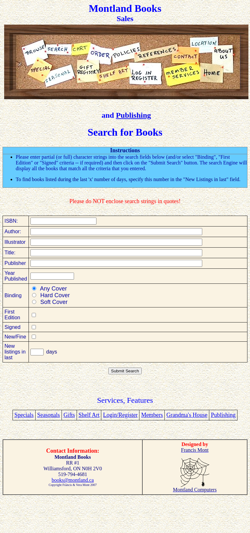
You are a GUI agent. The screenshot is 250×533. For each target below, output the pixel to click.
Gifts (69, 415)
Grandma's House (186, 415)
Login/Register (120, 415)
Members (152, 415)
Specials (24, 415)
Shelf (85, 415)
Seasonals (48, 415)
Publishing (133, 115)
